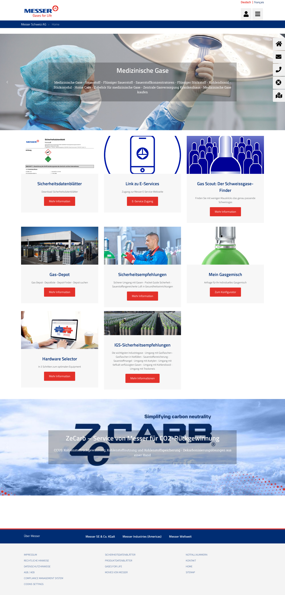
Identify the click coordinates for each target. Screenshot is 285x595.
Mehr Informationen (142, 378)
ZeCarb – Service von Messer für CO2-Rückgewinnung (142, 438)
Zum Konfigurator (225, 292)
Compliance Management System (43, 578)
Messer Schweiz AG (33, 24)
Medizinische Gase (143, 70)
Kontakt (191, 561)
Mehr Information (59, 201)
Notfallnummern (196, 555)
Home (189, 566)
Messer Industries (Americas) (142, 536)
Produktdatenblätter (118, 561)
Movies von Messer (116, 572)
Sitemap (190, 572)
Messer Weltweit (180, 536)
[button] (7, 82)
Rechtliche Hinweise (36, 561)
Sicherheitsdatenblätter (120, 555)
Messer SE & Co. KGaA (100, 536)
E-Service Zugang (142, 201)
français (259, 2)
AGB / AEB (29, 572)
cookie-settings (33, 584)
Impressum (30, 555)
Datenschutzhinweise (37, 566)
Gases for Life (113, 566)
